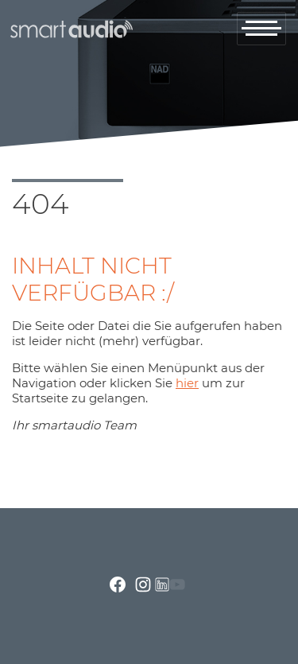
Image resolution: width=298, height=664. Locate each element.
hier (187, 382)
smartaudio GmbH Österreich (70, 29)
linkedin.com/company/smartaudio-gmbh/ (162, 584)
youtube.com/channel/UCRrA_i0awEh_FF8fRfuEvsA (177, 584)
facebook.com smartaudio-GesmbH (118, 584)
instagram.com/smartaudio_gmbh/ (143, 584)
